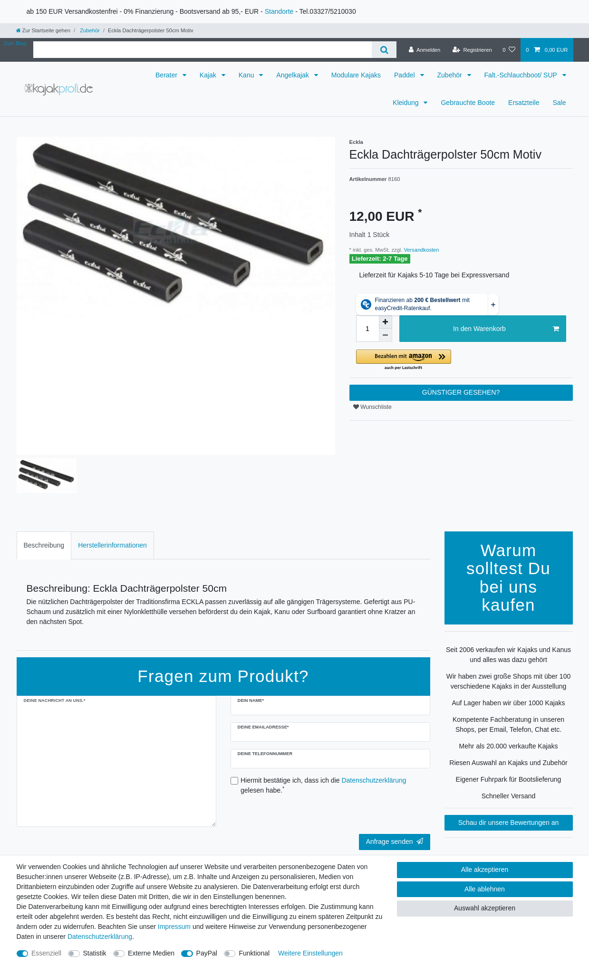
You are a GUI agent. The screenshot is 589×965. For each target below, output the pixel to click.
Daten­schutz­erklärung (100, 936)
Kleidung (406, 102)
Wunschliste (372, 407)
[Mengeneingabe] (367, 328)
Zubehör (89, 30)
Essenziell (46, 953)
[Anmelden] (425, 50)
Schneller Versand (509, 796)
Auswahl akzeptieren (484, 908)
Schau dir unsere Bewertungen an (508, 822)
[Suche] (384, 49)
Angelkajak (293, 75)
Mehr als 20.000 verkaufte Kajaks (508, 746)
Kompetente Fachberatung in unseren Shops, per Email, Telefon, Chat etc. (508, 724)
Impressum (174, 926)
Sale (559, 102)
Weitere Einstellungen (310, 953)
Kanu (247, 75)
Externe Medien (151, 953)
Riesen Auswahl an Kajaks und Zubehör (508, 762)
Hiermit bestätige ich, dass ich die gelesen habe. (323, 785)
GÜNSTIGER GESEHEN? (461, 392)
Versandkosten (420, 250)
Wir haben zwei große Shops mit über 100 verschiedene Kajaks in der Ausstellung (508, 681)
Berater (167, 75)
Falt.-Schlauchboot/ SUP (521, 75)
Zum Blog (15, 43)
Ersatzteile (523, 102)
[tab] (44, 545)
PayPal (206, 953)
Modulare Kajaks (356, 75)
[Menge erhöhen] (385, 322)
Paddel (405, 75)
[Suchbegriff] (202, 49)
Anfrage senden (394, 841)
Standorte (279, 11)
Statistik (94, 953)
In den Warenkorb (506, 329)
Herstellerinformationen (112, 545)
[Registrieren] (472, 50)
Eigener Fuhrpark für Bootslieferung (508, 779)
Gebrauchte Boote (468, 102)
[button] (461, 360)
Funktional (254, 953)
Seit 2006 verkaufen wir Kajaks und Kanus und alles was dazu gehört (508, 654)
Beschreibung (44, 545)
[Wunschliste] (509, 50)
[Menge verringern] (385, 335)
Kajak (209, 75)
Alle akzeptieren (485, 869)
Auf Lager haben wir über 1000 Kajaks (508, 703)
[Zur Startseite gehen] (43, 30)
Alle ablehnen (484, 889)
